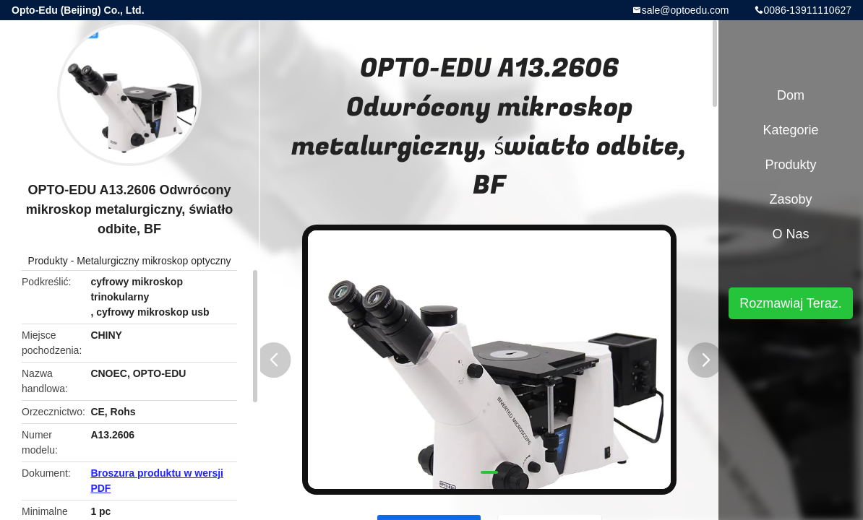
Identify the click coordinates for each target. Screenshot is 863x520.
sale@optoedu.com (685, 10)
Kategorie (790, 130)
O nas (790, 234)
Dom (790, 95)
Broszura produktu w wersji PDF (156, 480)
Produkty (48, 260)
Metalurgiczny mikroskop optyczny (154, 260)
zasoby (790, 199)
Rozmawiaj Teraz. (790, 303)
